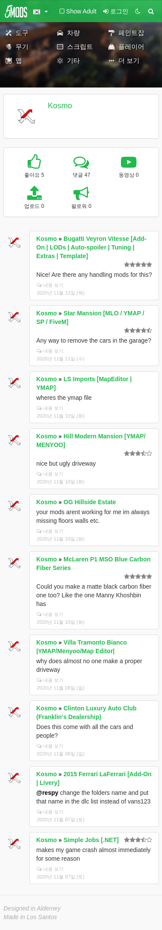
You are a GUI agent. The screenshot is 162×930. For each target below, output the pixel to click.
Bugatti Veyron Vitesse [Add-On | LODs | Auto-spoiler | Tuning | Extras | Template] (91, 247)
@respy (47, 792)
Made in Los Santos (30, 917)
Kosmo (60, 105)
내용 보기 (50, 285)
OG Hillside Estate (90, 502)
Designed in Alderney (32, 908)
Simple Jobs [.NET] (91, 839)
